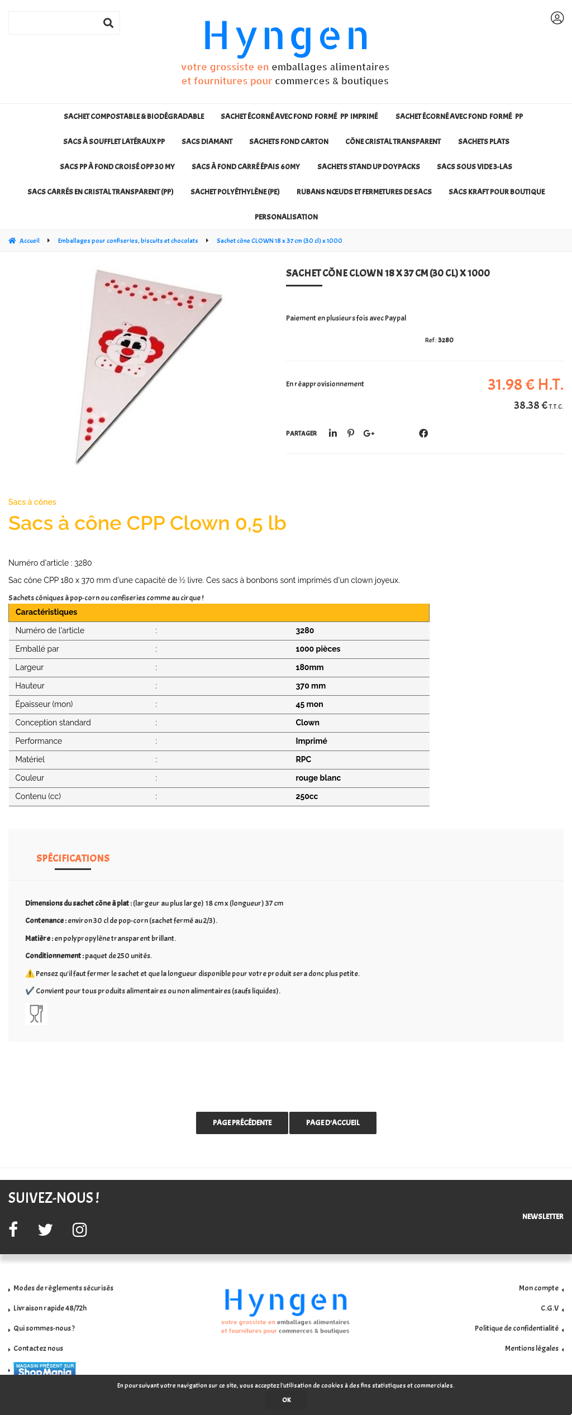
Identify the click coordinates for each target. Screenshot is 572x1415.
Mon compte (539, 1288)
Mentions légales (532, 1348)
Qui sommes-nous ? (44, 1328)
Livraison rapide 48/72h (50, 1308)
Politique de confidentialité (517, 1328)
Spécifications (72, 858)
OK (286, 1399)
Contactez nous (38, 1348)
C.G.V (550, 1308)
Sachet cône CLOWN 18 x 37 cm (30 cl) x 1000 (388, 273)
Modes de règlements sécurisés (63, 1288)
